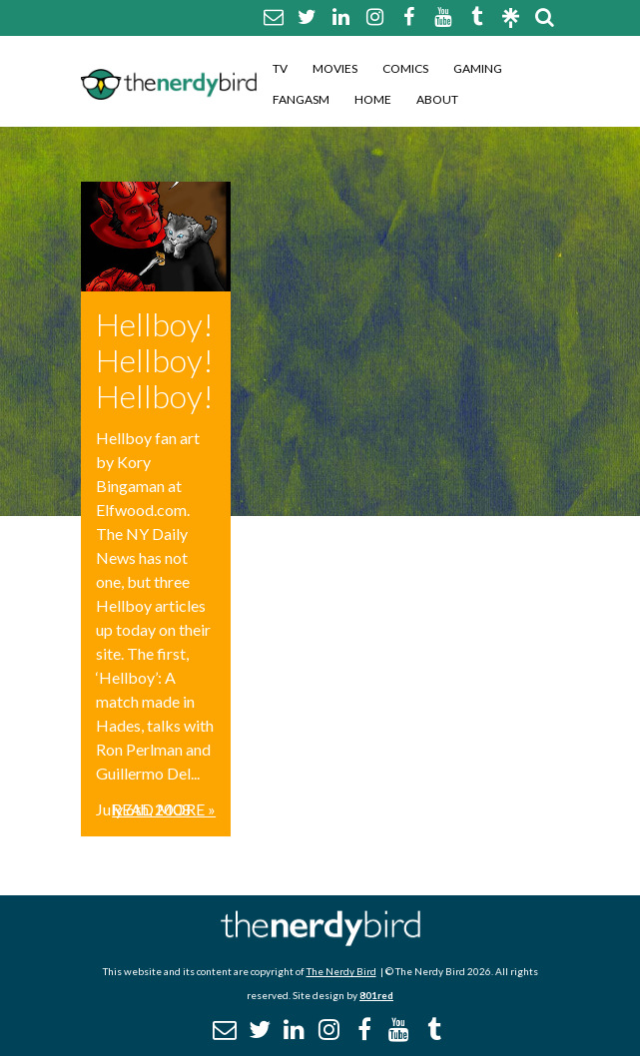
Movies (335, 68)
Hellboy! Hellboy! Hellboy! (155, 359)
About (437, 99)
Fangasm (301, 99)
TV (280, 68)
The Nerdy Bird (341, 971)
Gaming (477, 68)
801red (376, 995)
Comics (405, 68)
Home (372, 99)
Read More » (164, 808)
